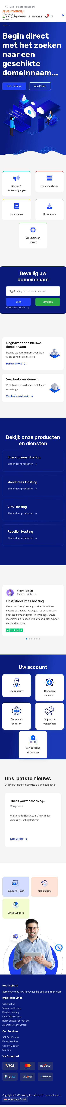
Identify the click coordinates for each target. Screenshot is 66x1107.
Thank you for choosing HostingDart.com (26, 803)
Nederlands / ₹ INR (15, 1102)
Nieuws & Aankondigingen (16, 183)
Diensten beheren (49, 687)
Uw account (16, 685)
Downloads (49, 209)
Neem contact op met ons (15, 1023)
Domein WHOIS (15, 363)
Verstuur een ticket (33, 235)
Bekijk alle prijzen (17, 307)
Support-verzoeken (49, 716)
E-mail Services (10, 1044)
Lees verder (18, 841)
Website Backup (10, 1048)
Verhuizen (48, 302)
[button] (26, 639)
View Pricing (40, 86)
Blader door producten (22, 464)
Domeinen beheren (16, 716)
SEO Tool (6, 1052)
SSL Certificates (10, 1039)
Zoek (18, 302)
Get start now (14, 86)
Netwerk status (49, 181)
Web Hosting (8, 1006)
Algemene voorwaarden (14, 1027)
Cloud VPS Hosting (11, 1019)
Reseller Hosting (10, 1015)
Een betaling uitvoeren (33, 745)
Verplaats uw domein (19, 396)
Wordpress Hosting (11, 1010)
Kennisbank (16, 209)
